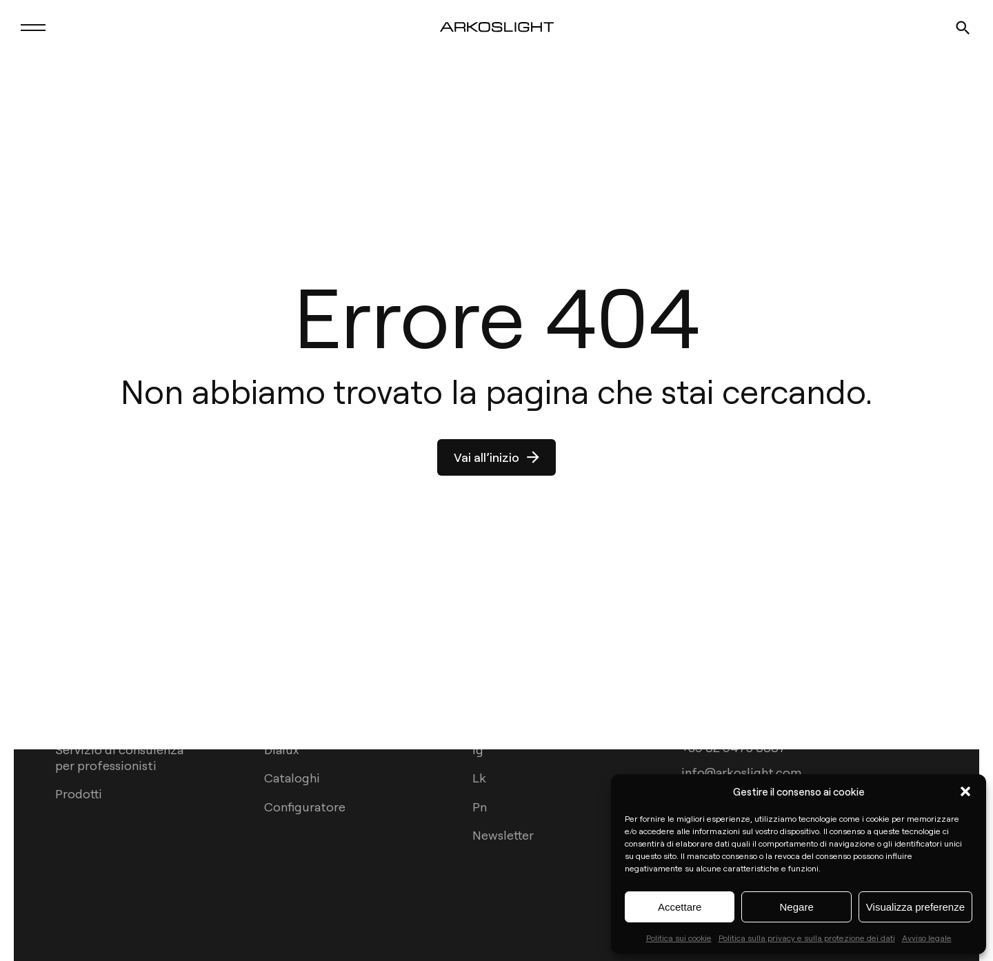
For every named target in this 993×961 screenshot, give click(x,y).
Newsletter (503, 834)
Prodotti (78, 793)
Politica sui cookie (679, 937)
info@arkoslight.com (741, 771)
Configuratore (304, 806)
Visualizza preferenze (915, 907)
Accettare (679, 907)
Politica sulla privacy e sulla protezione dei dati (807, 937)
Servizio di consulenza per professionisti (119, 757)
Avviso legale (927, 937)
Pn (479, 806)
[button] (965, 791)
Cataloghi (292, 777)
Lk (479, 777)
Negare (797, 907)
